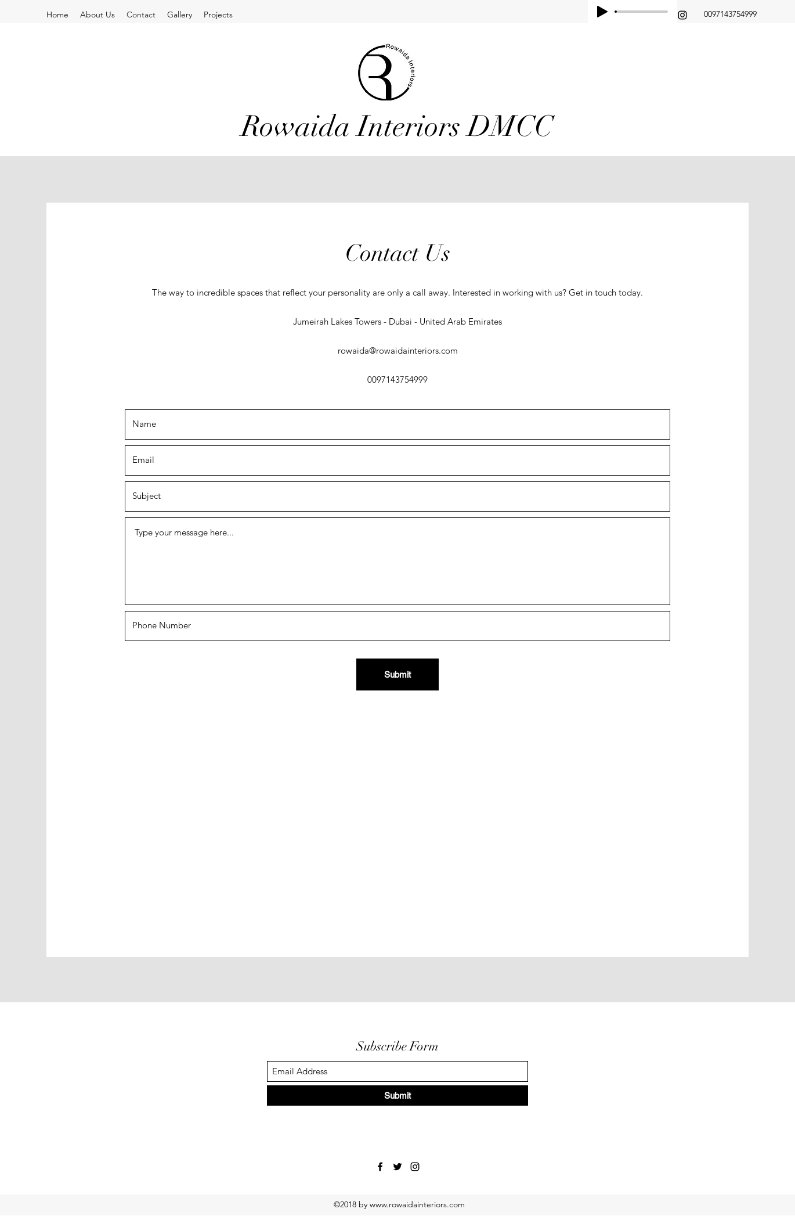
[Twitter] (397, 1166)
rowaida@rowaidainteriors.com (398, 350)
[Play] (602, 11)
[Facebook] (380, 1166)
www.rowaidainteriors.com (417, 1204)
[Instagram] (682, 15)
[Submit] (397, 674)
